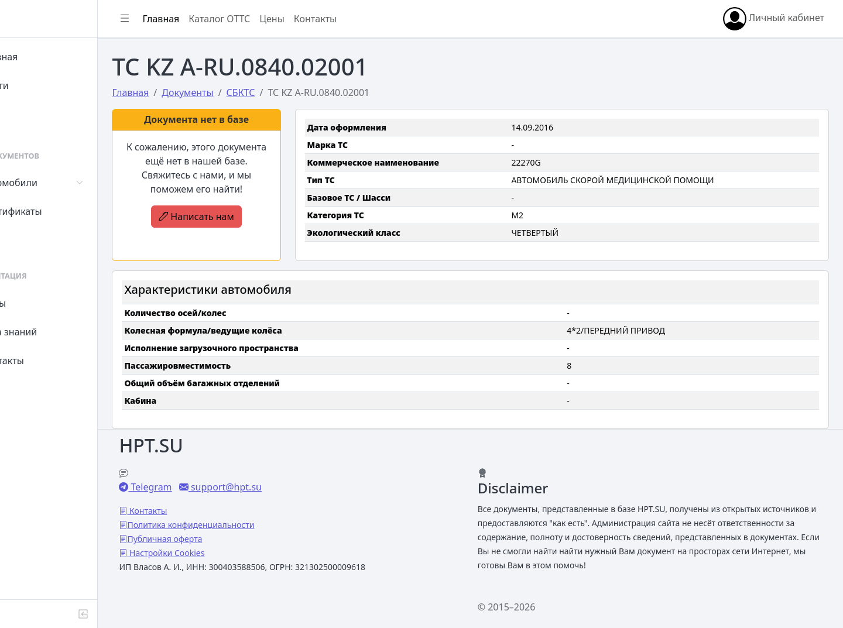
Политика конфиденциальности (242, 524)
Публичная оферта (216, 538)
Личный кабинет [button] (773, 18)
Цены (36, 303)
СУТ (32, 240)
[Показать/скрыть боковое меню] (177, 19)
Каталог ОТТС (271, 18)
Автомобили (51, 182)
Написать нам (242, 216)
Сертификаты (54, 211)
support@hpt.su (276, 487)
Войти (37, 85)
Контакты (45, 360)
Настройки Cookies (217, 552)
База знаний (51, 331)
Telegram (202, 487)
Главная (42, 56)
